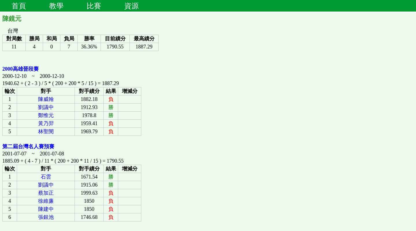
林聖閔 (46, 131)
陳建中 (46, 209)
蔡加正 (46, 193)
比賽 (94, 6)
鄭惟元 (46, 115)
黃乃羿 (46, 123)
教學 (56, 6)
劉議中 (46, 107)
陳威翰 (46, 99)
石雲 (46, 177)
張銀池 (46, 217)
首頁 (19, 6)
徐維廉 (46, 201)
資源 (131, 6)
